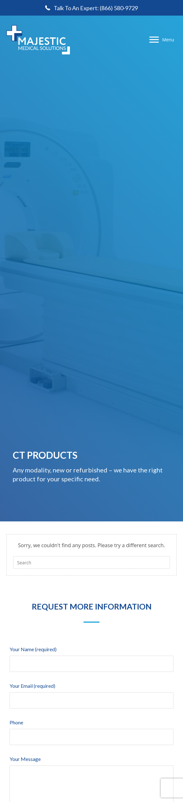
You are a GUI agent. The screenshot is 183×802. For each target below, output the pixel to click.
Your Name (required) (91, 656)
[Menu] (162, 39)
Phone (91, 729)
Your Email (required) (91, 693)
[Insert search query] (91, 562)
